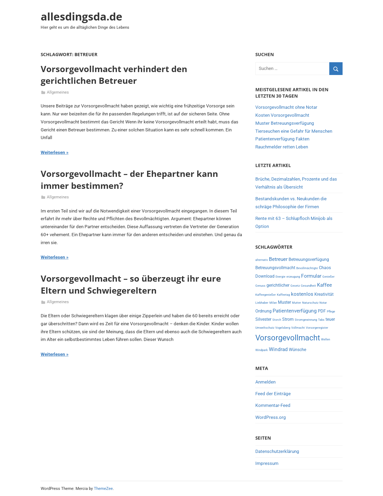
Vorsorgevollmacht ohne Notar (286, 107)
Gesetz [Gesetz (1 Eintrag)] (295, 285)
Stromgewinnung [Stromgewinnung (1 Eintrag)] (306, 320)
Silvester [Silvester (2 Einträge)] (263, 319)
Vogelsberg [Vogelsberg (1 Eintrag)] (282, 328)
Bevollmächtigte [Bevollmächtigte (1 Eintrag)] (307, 268)
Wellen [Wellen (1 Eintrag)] (325, 339)
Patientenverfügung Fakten (282, 138)
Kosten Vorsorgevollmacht (282, 115)
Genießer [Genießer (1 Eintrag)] (328, 276)
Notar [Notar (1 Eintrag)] (323, 303)
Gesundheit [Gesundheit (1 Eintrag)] (308, 285)
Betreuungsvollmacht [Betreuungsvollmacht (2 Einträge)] (275, 267)
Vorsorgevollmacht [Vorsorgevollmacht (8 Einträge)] (287, 337)
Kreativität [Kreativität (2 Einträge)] (324, 294)
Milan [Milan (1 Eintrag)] (273, 303)
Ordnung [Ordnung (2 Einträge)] (263, 311)
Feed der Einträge (273, 393)
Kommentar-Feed (272, 405)
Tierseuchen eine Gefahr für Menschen (293, 131)
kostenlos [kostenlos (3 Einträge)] (302, 294)
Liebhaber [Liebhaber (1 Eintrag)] (261, 303)
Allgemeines (58, 92)
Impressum (266, 463)
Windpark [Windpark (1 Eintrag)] (261, 350)
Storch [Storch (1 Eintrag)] (276, 320)
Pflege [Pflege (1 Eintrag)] (331, 311)
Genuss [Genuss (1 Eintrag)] (260, 285)
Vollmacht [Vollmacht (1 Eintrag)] (298, 328)
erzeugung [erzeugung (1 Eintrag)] (293, 276)
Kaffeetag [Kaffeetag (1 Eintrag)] (283, 295)
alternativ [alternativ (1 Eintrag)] (261, 260)
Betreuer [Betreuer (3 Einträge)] (278, 259)
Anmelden (265, 382)
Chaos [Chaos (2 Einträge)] (325, 267)
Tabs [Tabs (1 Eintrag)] (321, 320)
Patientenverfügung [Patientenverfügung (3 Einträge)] (295, 311)
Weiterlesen (53, 152)
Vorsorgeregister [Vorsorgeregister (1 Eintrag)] (317, 328)
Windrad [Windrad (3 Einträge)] (278, 349)
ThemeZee (103, 488)
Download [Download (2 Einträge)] (264, 276)
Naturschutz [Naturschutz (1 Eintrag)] (310, 303)
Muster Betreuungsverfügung (284, 123)
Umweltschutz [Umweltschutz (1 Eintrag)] (264, 328)
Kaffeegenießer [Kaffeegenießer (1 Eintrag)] (265, 295)
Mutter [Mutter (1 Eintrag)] (296, 303)
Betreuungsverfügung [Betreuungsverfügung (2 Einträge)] (309, 259)
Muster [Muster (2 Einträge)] (284, 302)
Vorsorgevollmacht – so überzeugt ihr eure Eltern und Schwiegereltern (131, 284)
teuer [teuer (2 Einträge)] (330, 319)
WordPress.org (270, 417)
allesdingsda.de (81, 16)
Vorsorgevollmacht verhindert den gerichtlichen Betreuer (114, 74)
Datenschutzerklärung (277, 451)
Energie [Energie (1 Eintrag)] (280, 276)
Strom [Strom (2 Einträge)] (288, 319)
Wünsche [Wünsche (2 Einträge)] (297, 349)
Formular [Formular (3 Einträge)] (311, 276)
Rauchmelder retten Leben (281, 146)
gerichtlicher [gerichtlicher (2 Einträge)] (278, 285)
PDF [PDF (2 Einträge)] (322, 311)
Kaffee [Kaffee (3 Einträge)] (324, 285)
